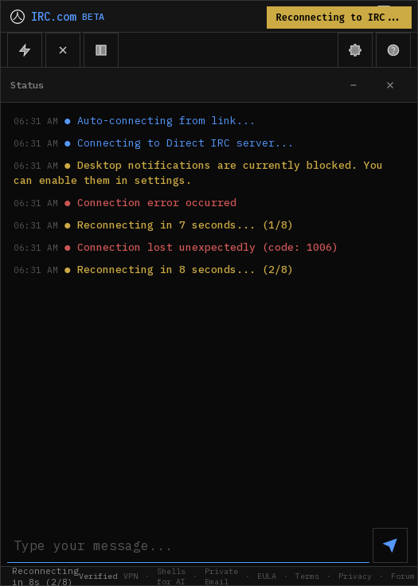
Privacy (355, 576)
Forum (403, 576)
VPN (130, 576)
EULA (266, 576)
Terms (307, 576)
